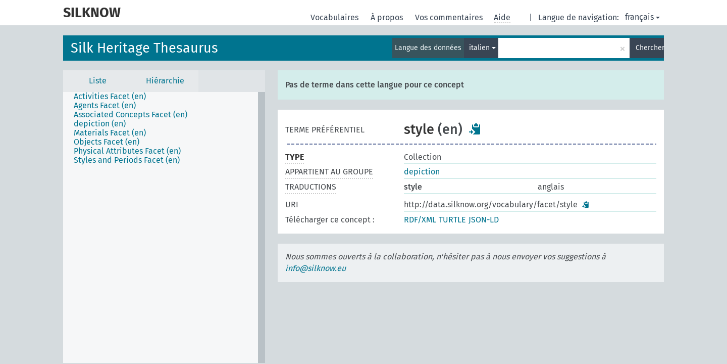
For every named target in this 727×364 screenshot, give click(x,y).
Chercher (650, 47)
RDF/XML (420, 219)
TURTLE (452, 219)
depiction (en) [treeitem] (100, 123)
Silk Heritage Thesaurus (144, 48)
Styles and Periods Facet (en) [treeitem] (127, 160)
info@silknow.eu (315, 268)
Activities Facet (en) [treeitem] (110, 96)
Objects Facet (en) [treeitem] (106, 142)
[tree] (164, 227)
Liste (98, 80)
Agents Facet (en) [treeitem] (105, 105)
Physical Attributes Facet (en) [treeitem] (127, 151)
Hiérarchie (165, 80)
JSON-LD (484, 219)
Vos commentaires (450, 17)
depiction (422, 171)
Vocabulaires (335, 17)
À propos (388, 17)
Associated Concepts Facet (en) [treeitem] (130, 114)
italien (482, 47)
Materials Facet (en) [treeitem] (110, 133)
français (642, 17)
